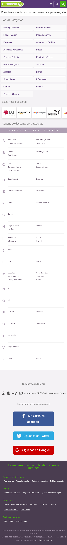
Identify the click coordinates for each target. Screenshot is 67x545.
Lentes (39, 86)
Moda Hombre (13, 276)
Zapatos (7, 72)
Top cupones (9, 481)
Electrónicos (40, 191)
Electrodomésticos (44, 57)
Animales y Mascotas (13, 50)
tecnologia (12, 335)
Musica (38, 280)
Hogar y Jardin (10, 35)
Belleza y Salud (43, 27)
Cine (9, 164)
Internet (39, 241)
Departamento (13, 179)
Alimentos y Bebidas (45, 42)
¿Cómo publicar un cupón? (52, 493)
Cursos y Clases (11, 94)
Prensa (53, 504)
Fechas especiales (11, 517)
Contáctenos (25, 509)
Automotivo (40, 143)
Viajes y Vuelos (13, 347)
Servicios (40, 64)
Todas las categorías (40, 481)
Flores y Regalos (11, 64)
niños (10, 288)
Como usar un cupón (12, 493)
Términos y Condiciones (39, 504)
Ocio (9, 300)
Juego (10, 250)
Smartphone (9, 79)
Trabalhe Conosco (11, 509)
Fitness (10, 202)
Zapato (10, 358)
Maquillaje (12, 273)
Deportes (7, 42)
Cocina (38, 164)
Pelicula (11, 312)
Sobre (6, 504)
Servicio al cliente (45, 540)
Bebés (39, 50)
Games (6, 86)
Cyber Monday (13, 170)
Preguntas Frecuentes (31, 493)
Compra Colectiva (11, 57)
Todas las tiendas (22, 481)
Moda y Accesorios (12, 27)
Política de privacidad (19, 504)
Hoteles (39, 226)
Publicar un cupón (57, 481)
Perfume (39, 312)
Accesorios (12, 140)
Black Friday (12, 155)
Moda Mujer (40, 276)
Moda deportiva (43, 35)
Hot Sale (11, 229)
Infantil (38, 238)
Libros (39, 72)
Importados (12, 238)
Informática (41, 79)
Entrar (57, 4)
